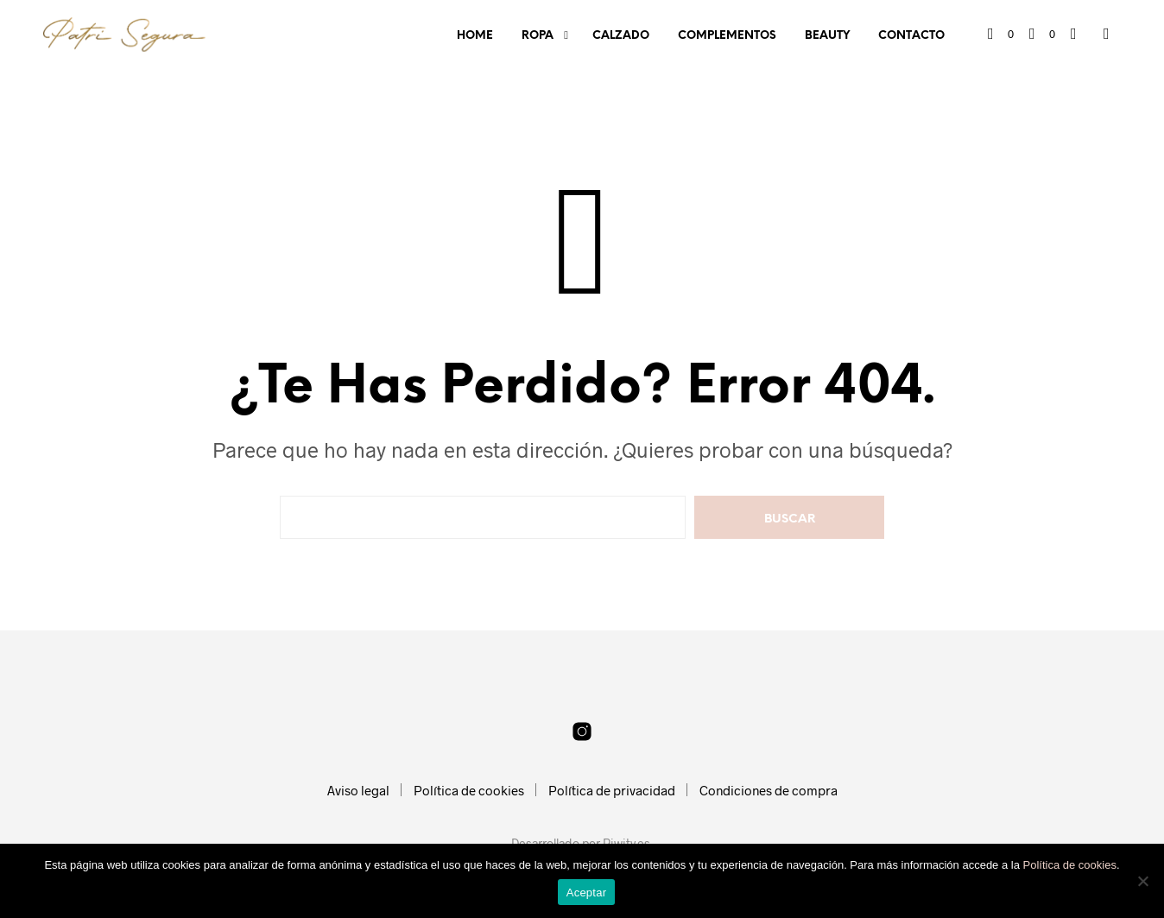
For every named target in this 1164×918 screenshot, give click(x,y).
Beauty (827, 35)
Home (475, 35)
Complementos (727, 35)
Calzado (620, 35)
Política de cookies (469, 790)
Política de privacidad (611, 790)
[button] (1001, 34)
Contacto (911, 35)
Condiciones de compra (768, 790)
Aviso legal (358, 790)
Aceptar (586, 892)
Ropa (538, 35)
